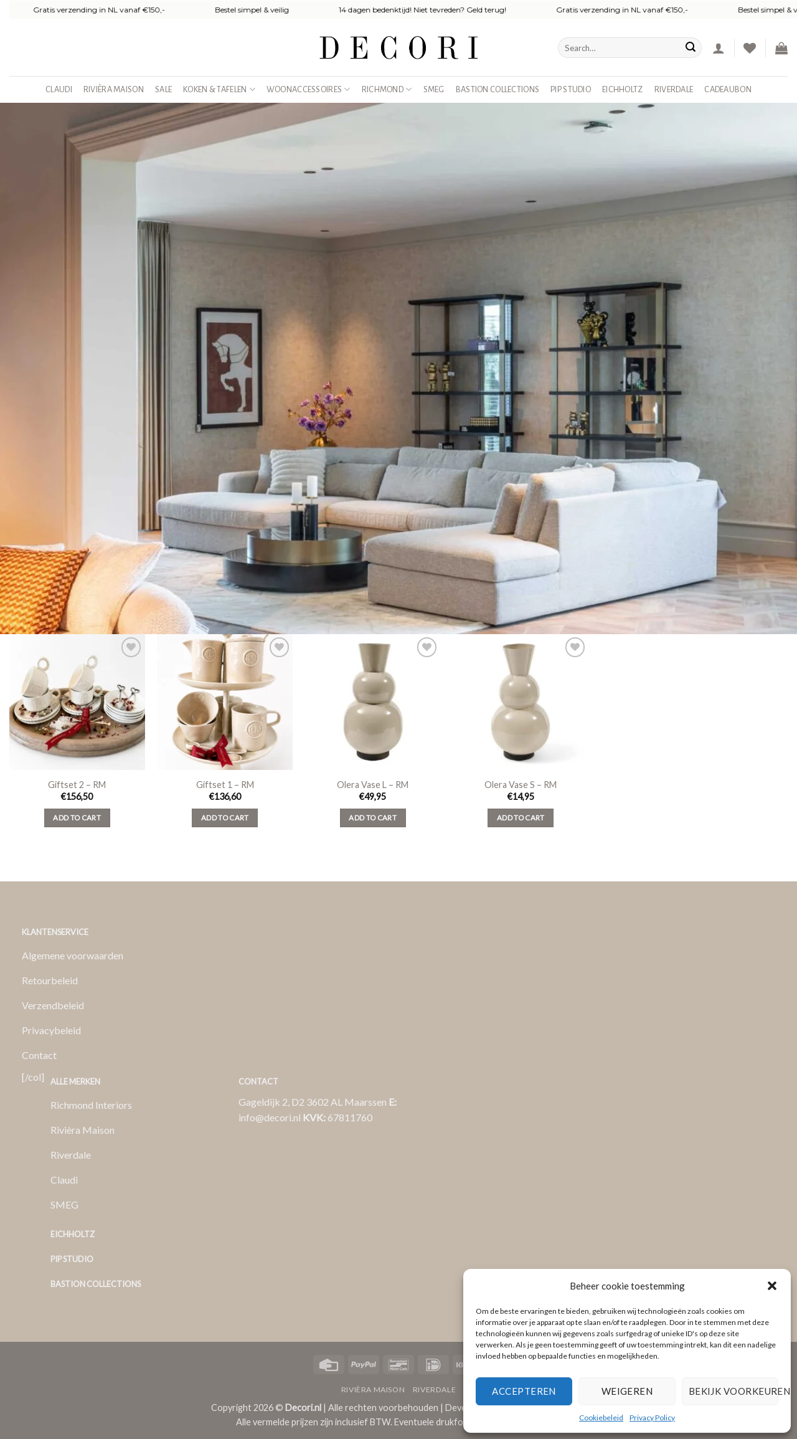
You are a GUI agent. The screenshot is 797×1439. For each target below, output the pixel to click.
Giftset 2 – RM (77, 784)
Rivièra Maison (113, 89)
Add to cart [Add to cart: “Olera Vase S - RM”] (521, 818)
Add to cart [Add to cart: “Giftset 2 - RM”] (77, 818)
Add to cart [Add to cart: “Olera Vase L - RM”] (373, 818)
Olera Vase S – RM (520, 784)
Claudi (58, 89)
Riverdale (674, 89)
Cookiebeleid (601, 1417)
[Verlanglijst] (749, 48)
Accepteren (524, 1391)
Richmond (387, 89)
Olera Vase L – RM (372, 784)
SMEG (434, 89)
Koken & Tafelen (219, 89)
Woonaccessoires (308, 89)
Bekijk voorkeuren (733, 1391)
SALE (163, 89)
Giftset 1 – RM (225, 784)
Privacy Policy (652, 1417)
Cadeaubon (728, 89)
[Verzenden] (690, 48)
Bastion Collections (497, 89)
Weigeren (627, 1391)
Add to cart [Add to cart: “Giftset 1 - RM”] (225, 818)
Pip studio (570, 89)
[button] (772, 1286)
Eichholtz (622, 89)
